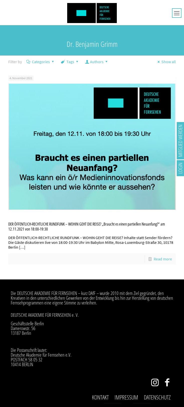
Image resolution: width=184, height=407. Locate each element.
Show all (166, 61)
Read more (163, 258)
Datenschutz (157, 397)
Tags (70, 61)
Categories (41, 61)
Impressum (126, 397)
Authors (96, 61)
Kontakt (100, 397)
